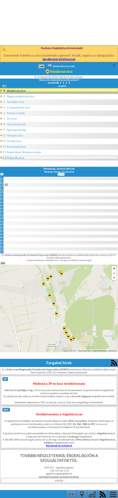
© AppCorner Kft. (68, 351)
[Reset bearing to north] (114, 277)
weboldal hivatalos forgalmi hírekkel (59, 476)
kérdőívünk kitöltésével (59, 59)
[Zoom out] (114, 273)
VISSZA (59, 480)
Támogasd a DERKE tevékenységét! (76, 260)
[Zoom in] (114, 268)
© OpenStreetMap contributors (104, 351)
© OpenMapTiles (83, 351)
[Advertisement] (59, 22)
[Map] (59, 308)
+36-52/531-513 (59, 470)
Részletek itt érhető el (59, 445)
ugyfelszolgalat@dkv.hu (59, 473)
